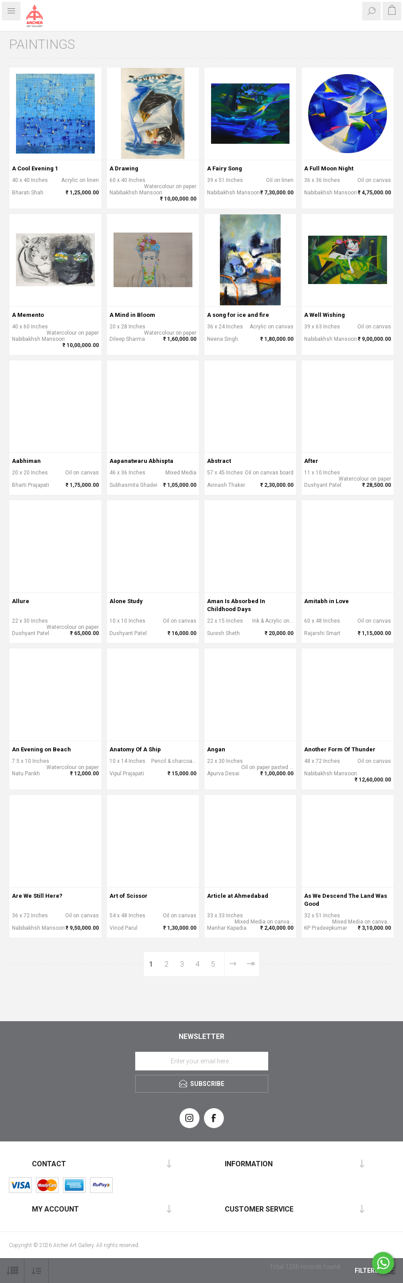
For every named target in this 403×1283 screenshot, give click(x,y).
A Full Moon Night (328, 168)
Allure (20, 601)
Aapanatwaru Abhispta (141, 461)
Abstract (219, 461)
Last (250, 964)
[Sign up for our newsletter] (201, 1061)
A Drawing (124, 168)
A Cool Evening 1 (35, 168)
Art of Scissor (129, 895)
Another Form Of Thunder (340, 749)
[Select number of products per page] (12, 1271)
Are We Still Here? (37, 895)
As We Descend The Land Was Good (345, 899)
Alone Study (126, 601)
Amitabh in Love (326, 601)
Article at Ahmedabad (237, 895)
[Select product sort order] (36, 1271)
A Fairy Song (224, 168)
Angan (216, 749)
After (311, 461)
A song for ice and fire (238, 315)
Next (232, 964)
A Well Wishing (324, 315)
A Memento (28, 315)
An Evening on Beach (41, 749)
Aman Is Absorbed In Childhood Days (236, 605)
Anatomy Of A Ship (135, 749)
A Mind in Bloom (132, 315)
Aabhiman (26, 461)
